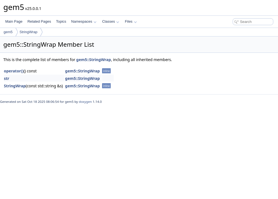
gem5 (8, 32)
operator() (14, 71)
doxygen (85, 102)
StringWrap (29, 32)
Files (131, 21)
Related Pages (39, 21)
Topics (61, 21)
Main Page (13, 21)
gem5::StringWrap (93, 59)
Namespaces (83, 21)
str (6, 78)
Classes (110, 21)
